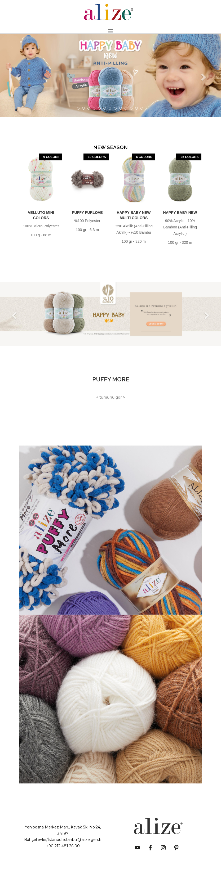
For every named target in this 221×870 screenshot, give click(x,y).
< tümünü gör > (110, 397)
